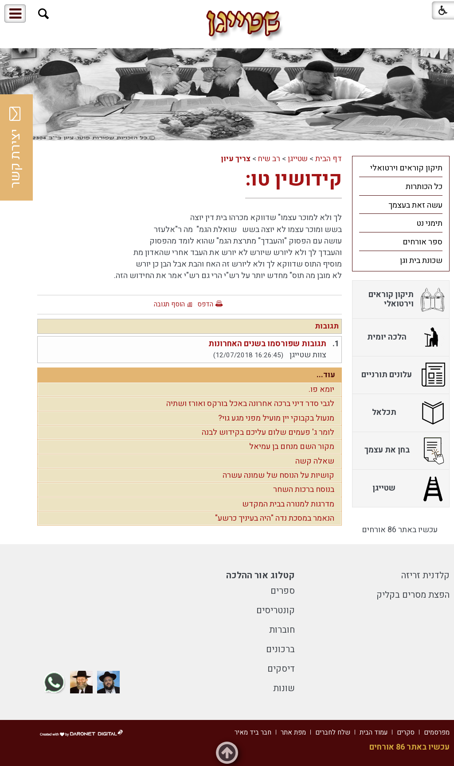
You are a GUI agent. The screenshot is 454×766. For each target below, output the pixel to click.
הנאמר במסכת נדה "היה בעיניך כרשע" (274, 518)
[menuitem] (400, 168)
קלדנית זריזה (425, 575)
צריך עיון (235, 158)
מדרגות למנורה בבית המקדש (288, 504)
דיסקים (281, 668)
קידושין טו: (293, 179)
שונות (284, 688)
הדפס (205, 304)
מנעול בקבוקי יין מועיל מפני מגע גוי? (276, 418)
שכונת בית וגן (421, 261)
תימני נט (429, 223)
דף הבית (328, 158)
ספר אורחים (422, 242)
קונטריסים (275, 610)
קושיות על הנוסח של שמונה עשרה (278, 475)
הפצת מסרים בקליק (413, 594)
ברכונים (280, 649)
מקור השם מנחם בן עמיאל (291, 447)
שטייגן (298, 158)
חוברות (282, 629)
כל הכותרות (424, 187)
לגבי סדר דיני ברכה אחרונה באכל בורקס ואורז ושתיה (250, 404)
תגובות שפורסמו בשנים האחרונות (267, 344)
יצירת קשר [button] (15, 147)
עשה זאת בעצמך (415, 205)
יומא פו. (321, 389)
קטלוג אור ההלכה (260, 575)
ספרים (282, 590)
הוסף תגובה (169, 304)
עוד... (326, 374)
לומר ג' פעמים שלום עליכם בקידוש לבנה (268, 432)
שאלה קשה (314, 461)
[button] (43, 13)
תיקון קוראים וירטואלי (406, 168)
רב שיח (269, 158)
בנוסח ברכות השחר (303, 489)
